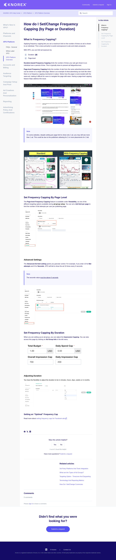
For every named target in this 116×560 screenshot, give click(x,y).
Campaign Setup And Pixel (10, 83)
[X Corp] (27, 432)
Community (86, 5)
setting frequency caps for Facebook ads (51, 418)
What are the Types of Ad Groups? (72, 472)
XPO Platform (27, 13)
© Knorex (53, 549)
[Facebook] (24, 432)
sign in (31, 503)
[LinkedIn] (30, 432)
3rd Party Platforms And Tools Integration (74, 468)
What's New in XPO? (9, 26)
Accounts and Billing (9, 66)
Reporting (7, 101)
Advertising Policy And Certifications (8, 110)
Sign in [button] (109, 5)
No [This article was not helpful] (61, 444)
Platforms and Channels (9, 34)
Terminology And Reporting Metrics (72, 480)
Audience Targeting (7, 74)
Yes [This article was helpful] (55, 444)
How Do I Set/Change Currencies (71, 484)
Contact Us (67, 549)
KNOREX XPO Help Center (11, 13)
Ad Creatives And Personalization (9, 93)
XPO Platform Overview (42, 13)
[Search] (95, 13)
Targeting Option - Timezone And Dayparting (75, 476)
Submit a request (98, 5)
